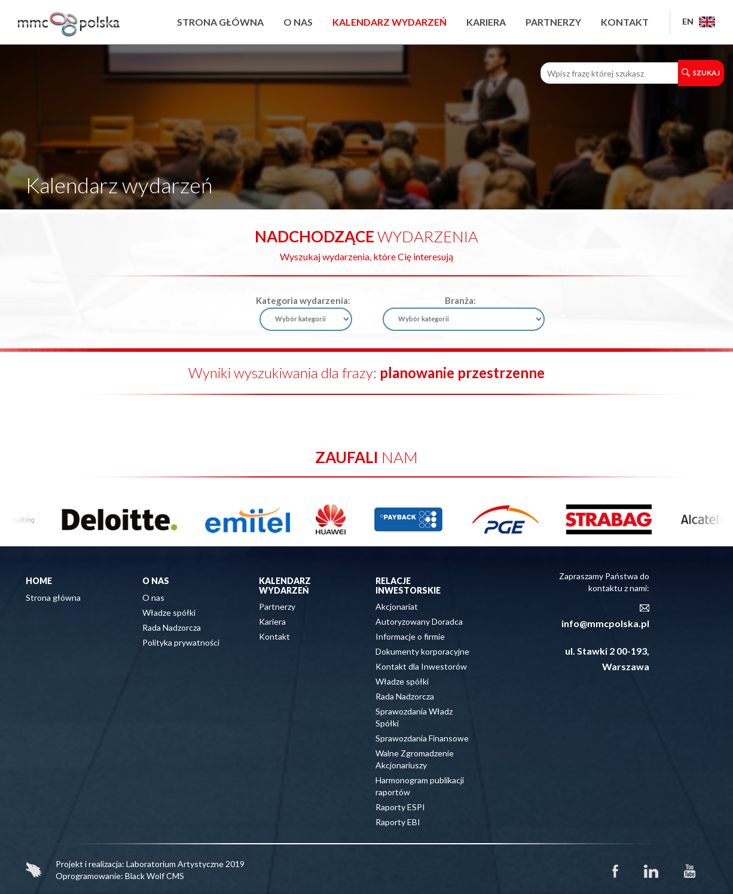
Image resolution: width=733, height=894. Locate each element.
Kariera (486, 22)
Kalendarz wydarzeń (389, 22)
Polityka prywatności (180, 642)
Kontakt (625, 22)
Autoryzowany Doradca (419, 621)
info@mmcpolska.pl (605, 623)
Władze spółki (169, 612)
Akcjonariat (396, 606)
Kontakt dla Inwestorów (421, 666)
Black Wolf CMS (154, 876)
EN (698, 21)
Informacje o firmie (410, 636)
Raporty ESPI (400, 807)
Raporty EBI (397, 822)
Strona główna (220, 22)
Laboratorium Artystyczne (175, 864)
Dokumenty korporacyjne (422, 651)
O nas (298, 22)
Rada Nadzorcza (171, 627)
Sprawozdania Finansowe (422, 738)
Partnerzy (553, 22)
